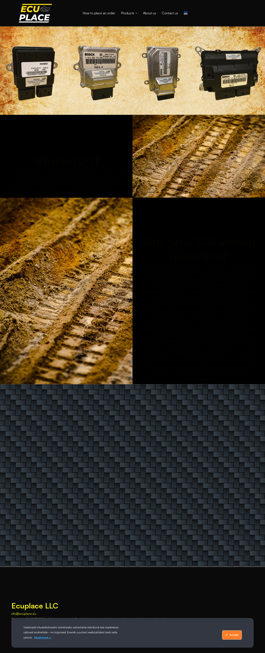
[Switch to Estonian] (185, 13)
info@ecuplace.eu (23, 614)
